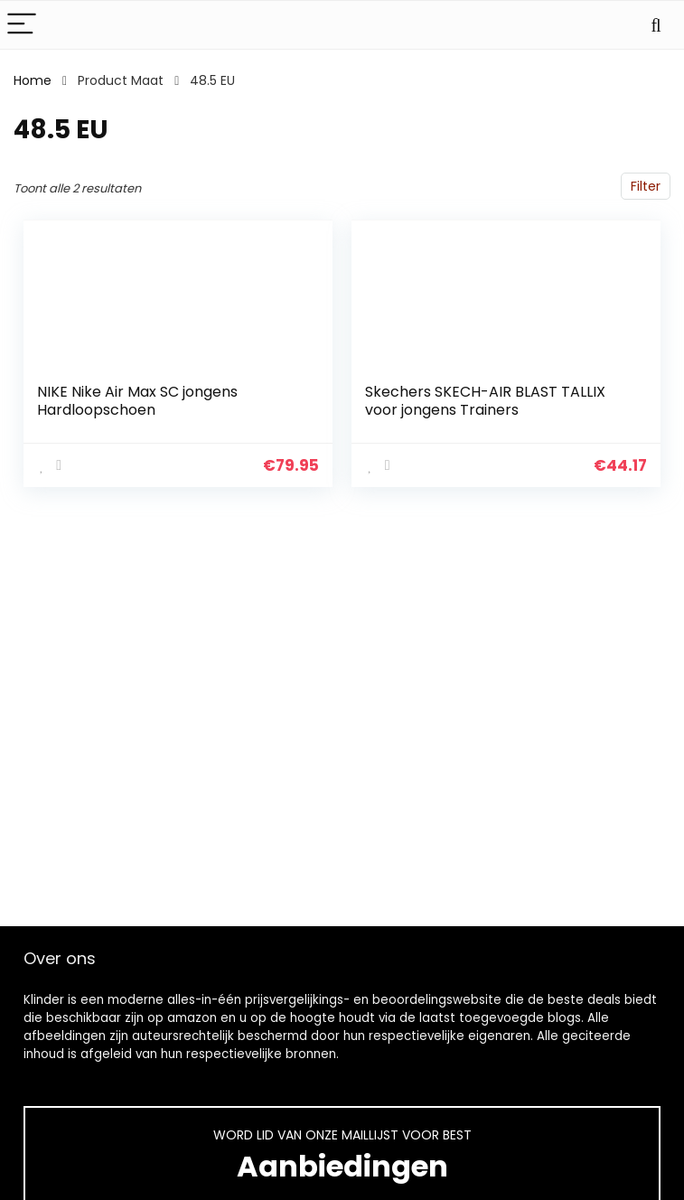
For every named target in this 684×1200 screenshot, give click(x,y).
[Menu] (21, 25)
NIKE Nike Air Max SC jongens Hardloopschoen (137, 400)
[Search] (656, 25)
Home (33, 80)
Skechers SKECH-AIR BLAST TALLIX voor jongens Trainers (485, 400)
